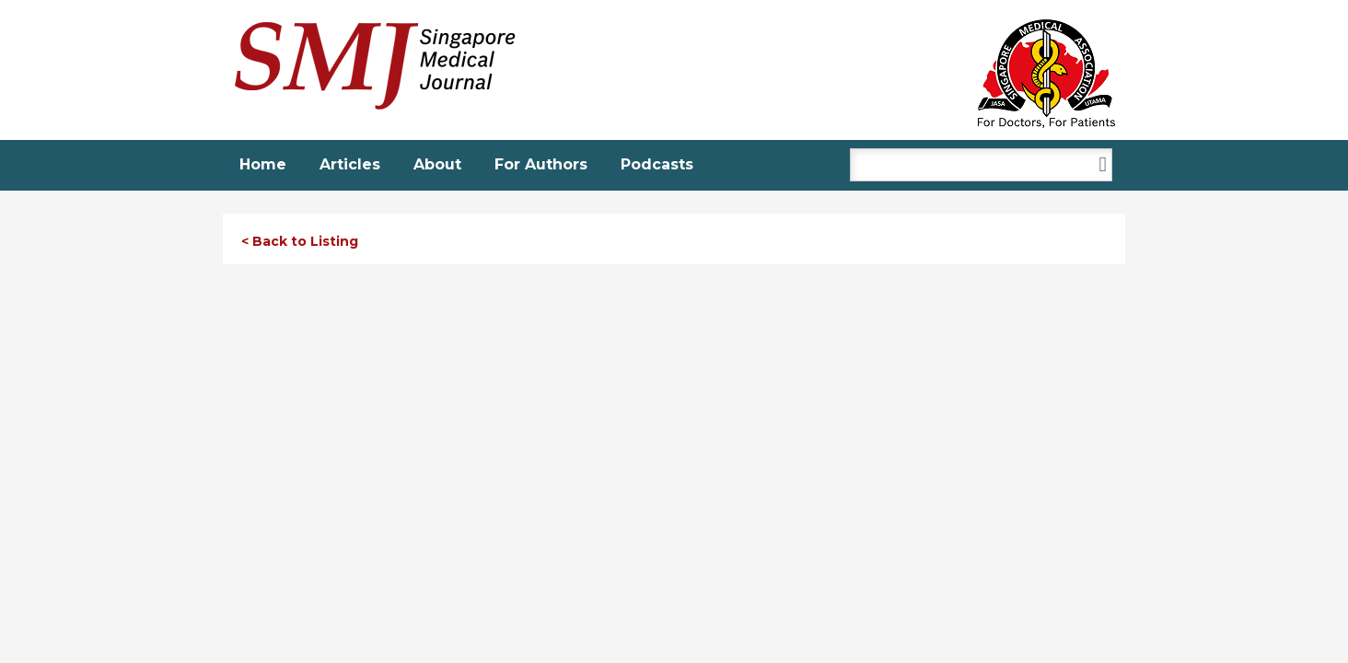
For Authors (540, 164)
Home (262, 164)
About (437, 164)
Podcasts (657, 164)
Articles (350, 164)
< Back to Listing (299, 241)
